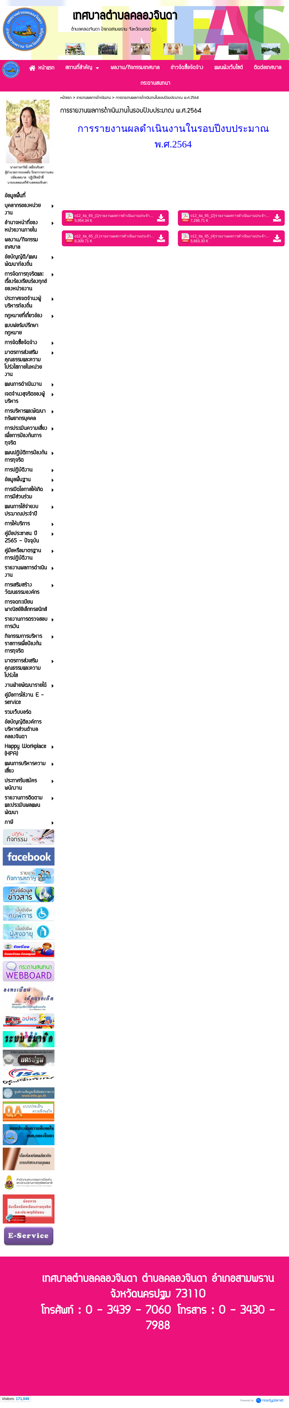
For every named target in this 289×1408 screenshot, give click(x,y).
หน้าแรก (66, 98)
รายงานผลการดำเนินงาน (94, 98)
